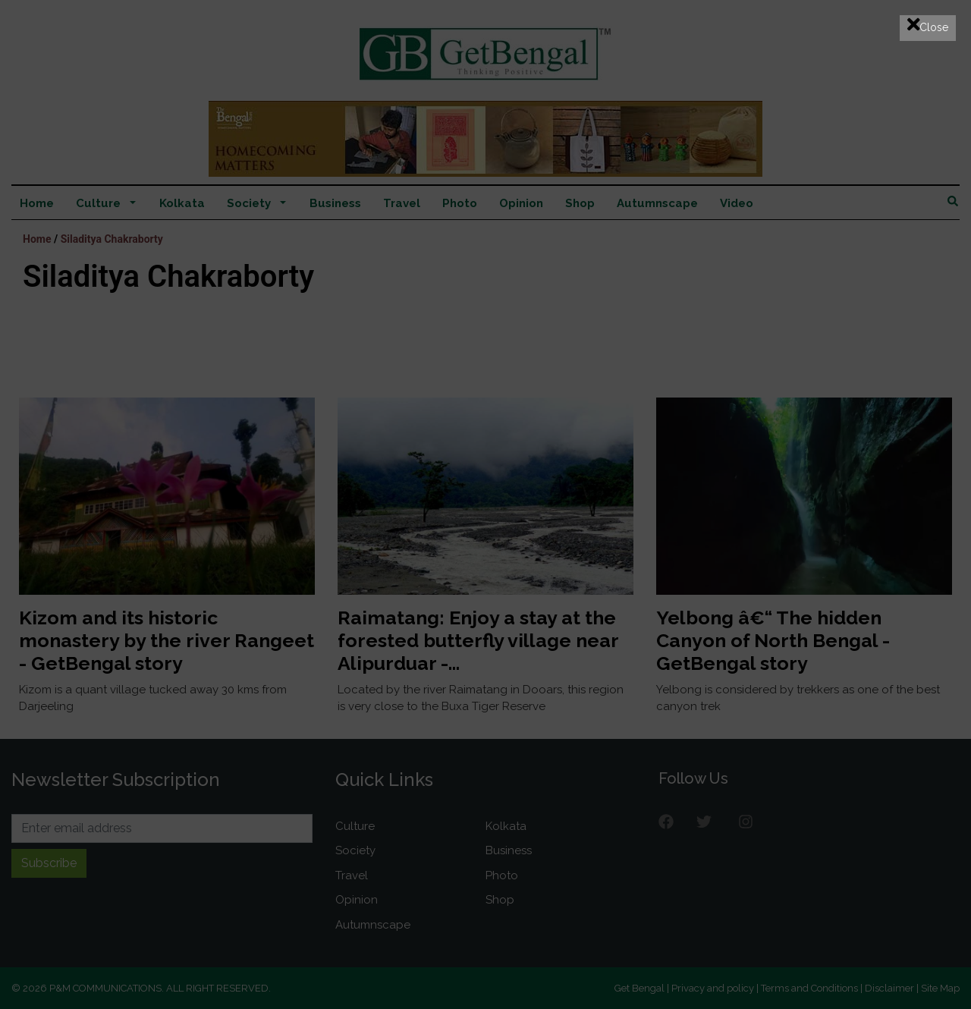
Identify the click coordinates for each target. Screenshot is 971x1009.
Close (928, 24)
